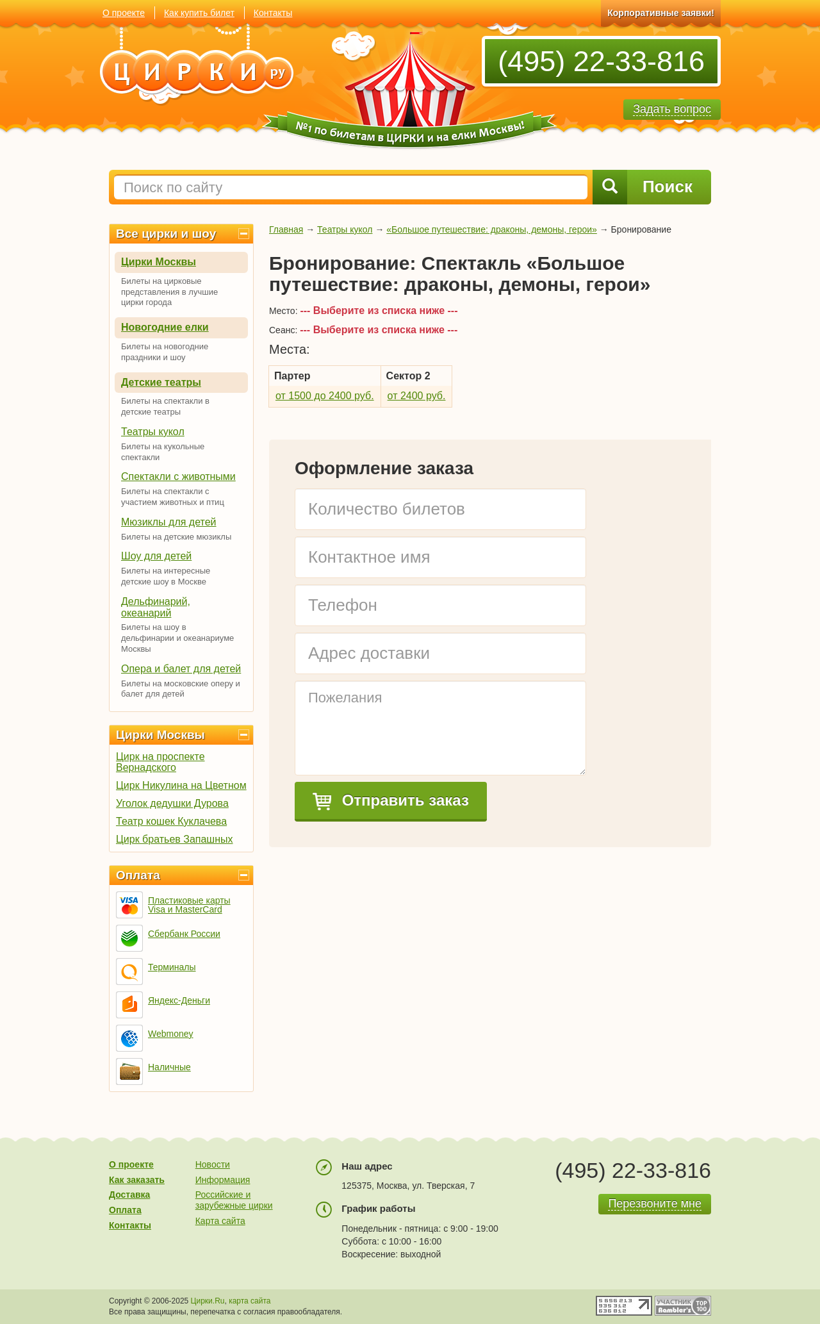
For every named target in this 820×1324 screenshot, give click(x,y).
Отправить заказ (391, 801)
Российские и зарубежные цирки (234, 1200)
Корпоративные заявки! (660, 13)
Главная (286, 229)
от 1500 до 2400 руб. (324, 395)
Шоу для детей (156, 555)
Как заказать (137, 1180)
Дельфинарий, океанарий (155, 607)
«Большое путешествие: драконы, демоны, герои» (491, 229)
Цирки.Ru (208, 1300)
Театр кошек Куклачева (171, 821)
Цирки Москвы (158, 261)
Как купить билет (199, 13)
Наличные (169, 1067)
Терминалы (172, 967)
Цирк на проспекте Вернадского (160, 762)
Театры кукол (152, 431)
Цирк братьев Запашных (174, 839)
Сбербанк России (184, 934)
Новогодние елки (165, 327)
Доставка (129, 1194)
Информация (222, 1180)
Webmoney (170, 1034)
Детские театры (161, 382)
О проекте (123, 13)
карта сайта (249, 1300)
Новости (212, 1164)
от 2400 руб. (417, 395)
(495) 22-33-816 (601, 61)
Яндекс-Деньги (179, 1000)
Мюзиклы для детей (169, 522)
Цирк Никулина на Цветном (181, 785)
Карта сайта (220, 1221)
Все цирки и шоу (166, 234)
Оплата (138, 875)
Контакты (273, 13)
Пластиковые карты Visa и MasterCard (189, 904)
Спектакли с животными (178, 476)
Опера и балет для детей (181, 668)
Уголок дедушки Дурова (172, 803)
